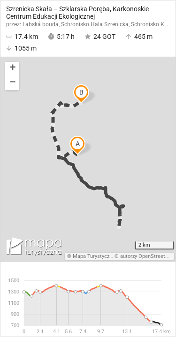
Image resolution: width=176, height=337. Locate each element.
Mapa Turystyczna (94, 256)
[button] (12, 69)
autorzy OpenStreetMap (148, 256)
